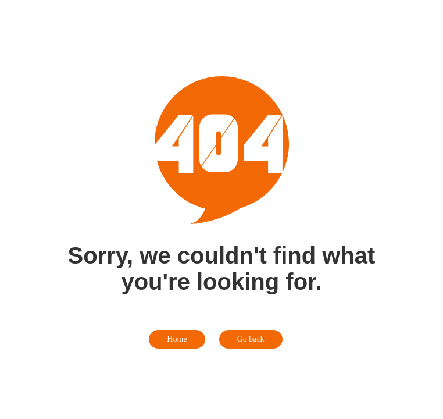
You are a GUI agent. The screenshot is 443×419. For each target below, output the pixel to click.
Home (177, 339)
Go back (251, 339)
